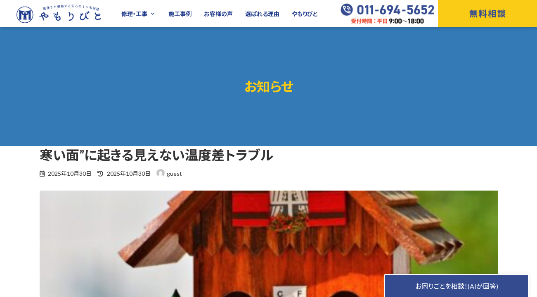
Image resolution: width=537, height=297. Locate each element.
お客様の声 (218, 13)
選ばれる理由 (262, 13)
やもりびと (305, 13)
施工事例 (180, 13)
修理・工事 (138, 13)
